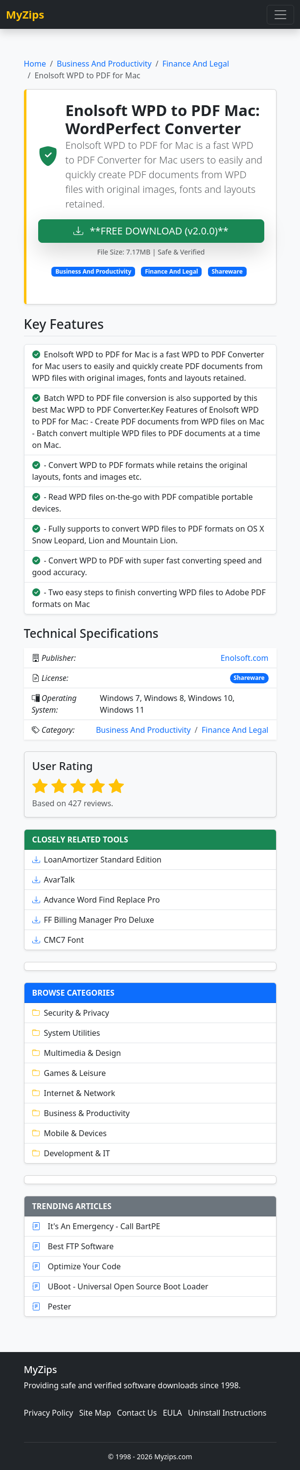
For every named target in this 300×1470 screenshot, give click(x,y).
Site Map (95, 1412)
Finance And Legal (196, 63)
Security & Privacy (70, 1012)
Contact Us (137, 1412)
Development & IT (71, 1153)
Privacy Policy (48, 1412)
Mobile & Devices (69, 1133)
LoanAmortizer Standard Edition (97, 859)
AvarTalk (53, 879)
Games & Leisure (69, 1073)
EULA (172, 1412)
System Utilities (66, 1032)
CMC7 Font (58, 939)
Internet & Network (73, 1093)
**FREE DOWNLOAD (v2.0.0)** (150, 230)
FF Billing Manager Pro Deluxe (93, 919)
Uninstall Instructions (227, 1412)
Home (35, 63)
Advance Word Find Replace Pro (96, 899)
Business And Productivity (104, 63)
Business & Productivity (81, 1113)
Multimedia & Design (76, 1053)
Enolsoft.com (245, 658)
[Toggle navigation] (280, 14)
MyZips (25, 14)
